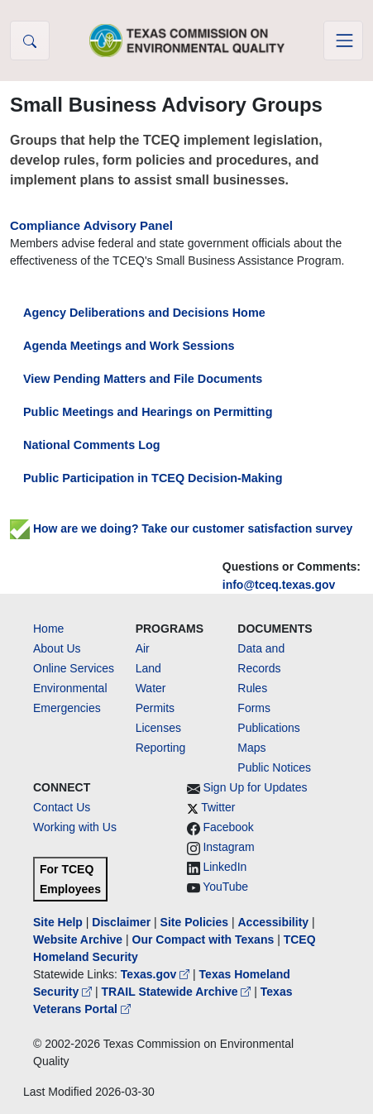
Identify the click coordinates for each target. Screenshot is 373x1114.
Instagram (228, 846)
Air (143, 648)
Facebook (228, 827)
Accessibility (274, 922)
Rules (252, 688)
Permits (155, 708)
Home (48, 628)
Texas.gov (157, 974)
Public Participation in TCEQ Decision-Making (152, 478)
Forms (253, 708)
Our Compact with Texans (203, 939)
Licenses (158, 727)
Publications (268, 727)
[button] (30, 40)
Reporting (161, 747)
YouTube (225, 886)
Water (151, 688)
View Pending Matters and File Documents (142, 378)
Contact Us (61, 807)
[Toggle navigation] (343, 40)
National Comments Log (91, 445)
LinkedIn (224, 866)
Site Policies (194, 922)
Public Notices (274, 767)
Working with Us (75, 827)
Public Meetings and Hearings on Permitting (147, 411)
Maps (251, 747)
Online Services (73, 668)
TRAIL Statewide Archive (178, 991)
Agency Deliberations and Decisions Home (144, 312)
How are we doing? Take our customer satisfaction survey (181, 528)
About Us (57, 648)
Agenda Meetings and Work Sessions (129, 345)
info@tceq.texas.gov (279, 584)
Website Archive (77, 939)
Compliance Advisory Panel (91, 225)
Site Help (58, 922)
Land (148, 668)
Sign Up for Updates (255, 787)
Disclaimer (121, 922)
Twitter (218, 807)
